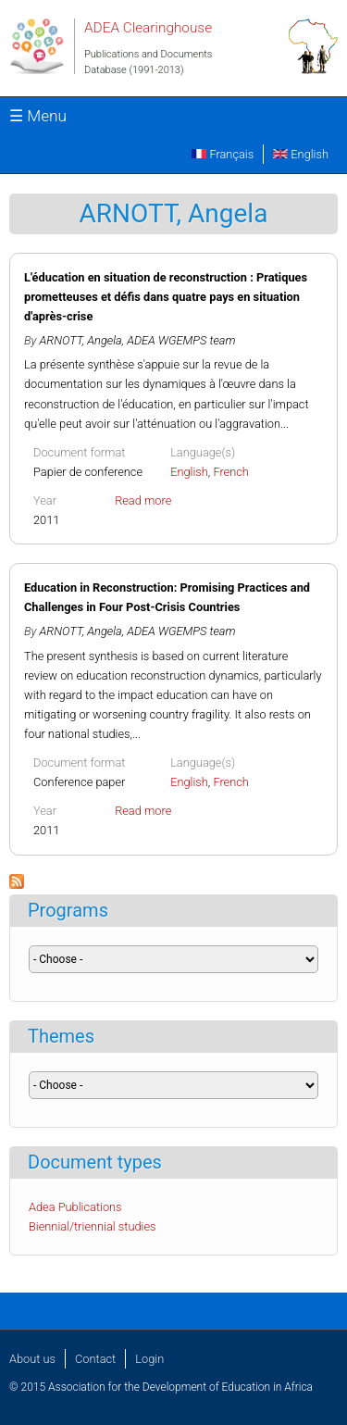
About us (32, 1359)
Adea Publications (75, 1207)
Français (223, 154)
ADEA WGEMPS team (181, 340)
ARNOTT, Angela (81, 340)
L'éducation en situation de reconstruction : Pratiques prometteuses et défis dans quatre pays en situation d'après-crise (165, 296)
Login (149, 1359)
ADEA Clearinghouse (148, 27)
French (231, 472)
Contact (95, 1359)
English (300, 154)
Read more (143, 500)
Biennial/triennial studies (92, 1226)
